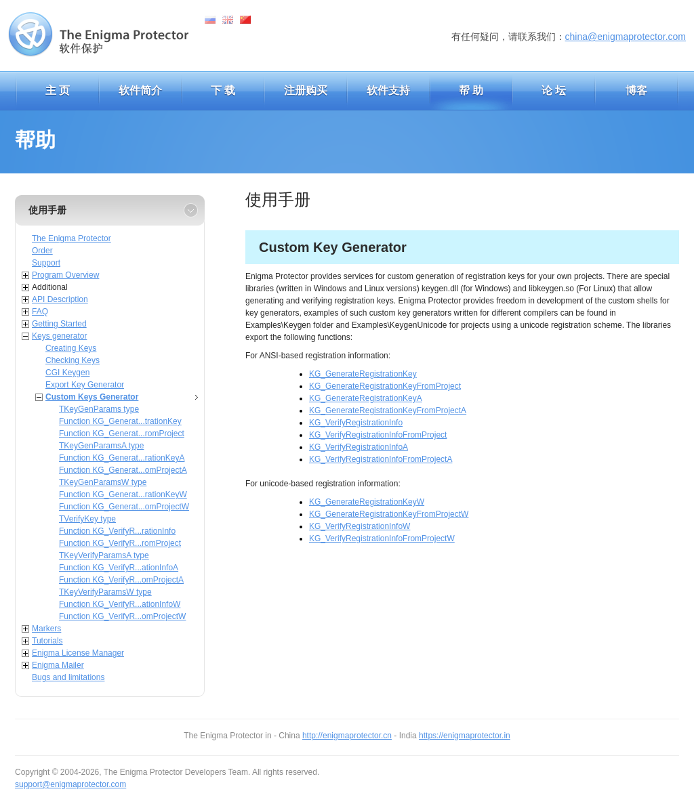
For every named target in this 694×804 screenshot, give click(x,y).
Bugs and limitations (68, 677)
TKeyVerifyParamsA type (104, 555)
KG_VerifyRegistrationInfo (356, 422)
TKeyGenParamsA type (101, 445)
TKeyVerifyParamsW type (105, 592)
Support (46, 263)
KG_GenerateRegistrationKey (363, 374)
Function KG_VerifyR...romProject (120, 543)
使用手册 (47, 210)
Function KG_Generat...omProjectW (124, 506)
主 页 (57, 90)
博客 (636, 90)
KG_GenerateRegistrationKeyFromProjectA (387, 410)
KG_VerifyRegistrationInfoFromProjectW (382, 538)
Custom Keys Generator (91, 397)
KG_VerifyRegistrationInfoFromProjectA (380, 459)
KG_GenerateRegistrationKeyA (365, 398)
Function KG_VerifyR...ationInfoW (119, 604)
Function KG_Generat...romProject (121, 433)
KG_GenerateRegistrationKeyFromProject (385, 386)
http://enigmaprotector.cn (347, 735)
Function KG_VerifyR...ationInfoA (118, 567)
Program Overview (65, 275)
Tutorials (47, 641)
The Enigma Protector (71, 238)
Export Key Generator (84, 384)
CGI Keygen (67, 372)
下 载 (223, 90)
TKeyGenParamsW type (102, 482)
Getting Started (59, 324)
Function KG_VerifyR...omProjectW (122, 616)
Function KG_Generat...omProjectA (123, 470)
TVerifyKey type (87, 519)
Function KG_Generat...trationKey (120, 421)
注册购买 (305, 90)
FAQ (40, 311)
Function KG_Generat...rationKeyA (121, 458)
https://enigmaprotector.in (464, 735)
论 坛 (554, 90)
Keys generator (59, 336)
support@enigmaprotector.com (70, 784)
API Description (60, 299)
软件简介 (140, 90)
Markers (46, 628)
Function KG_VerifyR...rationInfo (117, 531)
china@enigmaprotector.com (625, 36)
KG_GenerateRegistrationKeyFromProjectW (388, 514)
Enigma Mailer (58, 665)
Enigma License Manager (78, 653)
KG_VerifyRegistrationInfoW (359, 526)
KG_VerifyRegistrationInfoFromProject (378, 435)
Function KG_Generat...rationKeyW (123, 494)
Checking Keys (72, 360)
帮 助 (471, 90)
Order (42, 250)
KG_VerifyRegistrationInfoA (358, 447)
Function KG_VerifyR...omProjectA (121, 580)
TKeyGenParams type (99, 409)
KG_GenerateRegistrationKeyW (366, 502)
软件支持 (388, 90)
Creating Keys (70, 348)
